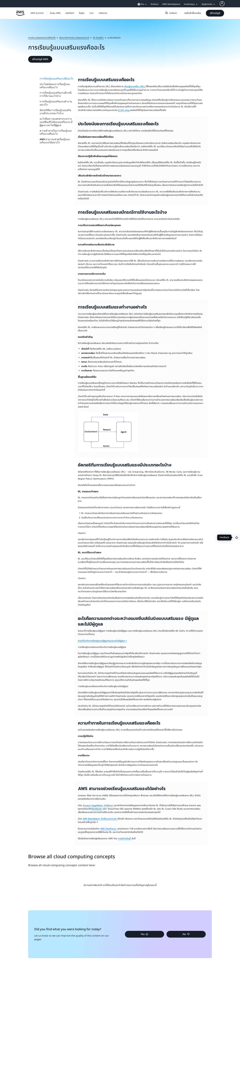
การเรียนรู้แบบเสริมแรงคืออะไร (56, 78)
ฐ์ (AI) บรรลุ (124, 110)
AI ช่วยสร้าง (98, 37)
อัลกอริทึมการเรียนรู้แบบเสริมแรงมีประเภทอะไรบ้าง (55, 112)
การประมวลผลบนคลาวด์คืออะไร (42, 37)
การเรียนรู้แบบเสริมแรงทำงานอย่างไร (56, 103)
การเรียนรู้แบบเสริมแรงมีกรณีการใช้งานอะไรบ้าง (55, 94)
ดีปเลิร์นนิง (97, 808)
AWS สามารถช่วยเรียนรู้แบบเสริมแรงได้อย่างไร (55, 141)
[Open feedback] (236, 537)
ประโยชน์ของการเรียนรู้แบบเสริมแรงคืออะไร (55, 86)
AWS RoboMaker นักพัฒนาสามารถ (100, 818)
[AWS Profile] (222, 3)
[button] (55, 13)
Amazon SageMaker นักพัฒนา (98, 805)
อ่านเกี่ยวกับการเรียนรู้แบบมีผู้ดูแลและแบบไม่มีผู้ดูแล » (102, 640)
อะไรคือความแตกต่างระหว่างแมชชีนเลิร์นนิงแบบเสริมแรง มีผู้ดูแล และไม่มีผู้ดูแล (56, 122)
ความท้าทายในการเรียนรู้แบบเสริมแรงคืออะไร (56, 132)
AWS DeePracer (108, 828)
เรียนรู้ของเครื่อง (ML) (135, 86)
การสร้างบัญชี (124, 838)
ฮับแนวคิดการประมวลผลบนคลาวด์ (74, 37)
